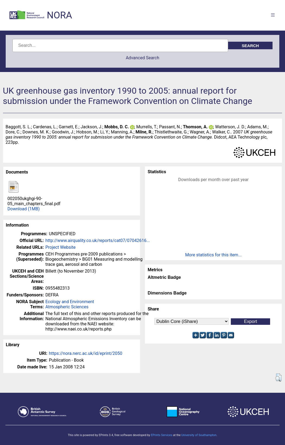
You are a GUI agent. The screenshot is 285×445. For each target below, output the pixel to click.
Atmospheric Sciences (66, 306)
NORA (59, 15)
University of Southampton (198, 435)
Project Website (60, 247)
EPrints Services (161, 435)
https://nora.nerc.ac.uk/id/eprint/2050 (85, 353)
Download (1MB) (24, 208)
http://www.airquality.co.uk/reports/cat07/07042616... (97, 240)
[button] (278, 378)
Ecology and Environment (69, 301)
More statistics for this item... (213, 254)
